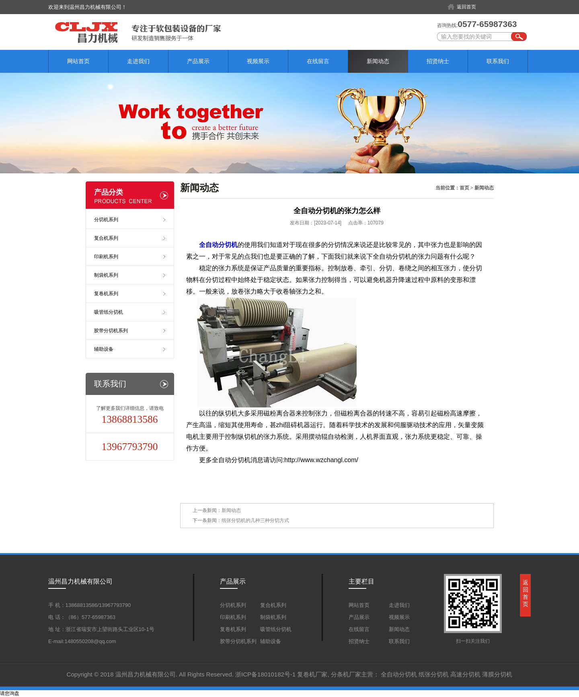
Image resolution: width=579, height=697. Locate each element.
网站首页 (78, 61)
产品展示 (198, 61)
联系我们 (498, 61)
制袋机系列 (106, 275)
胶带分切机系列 (111, 330)
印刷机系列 (106, 256)
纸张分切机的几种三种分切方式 (255, 520)
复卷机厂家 (312, 674)
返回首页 (466, 7)
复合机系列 (106, 238)
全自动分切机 (399, 674)
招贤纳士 (438, 61)
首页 (464, 188)
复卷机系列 (106, 293)
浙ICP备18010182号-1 (265, 674)
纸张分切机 (434, 674)
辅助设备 (103, 349)
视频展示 (258, 61)
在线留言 (318, 61)
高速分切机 (465, 674)
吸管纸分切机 (108, 312)
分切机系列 (106, 219)
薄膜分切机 (497, 674)
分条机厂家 (346, 674)
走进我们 (138, 61)
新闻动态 (378, 61)
